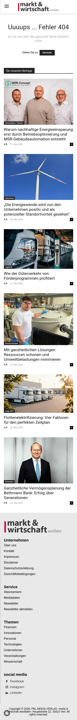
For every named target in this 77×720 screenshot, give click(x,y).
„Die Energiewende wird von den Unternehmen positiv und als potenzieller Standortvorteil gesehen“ (37, 209)
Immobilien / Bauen (14, 123)
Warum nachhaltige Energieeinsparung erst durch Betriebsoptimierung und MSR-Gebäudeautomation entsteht (38, 134)
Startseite (47, 52)
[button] (7, 713)
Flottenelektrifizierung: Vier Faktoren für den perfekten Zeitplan (36, 420)
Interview (9, 198)
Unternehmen (11, 343)
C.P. (6, 144)
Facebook (17, 681)
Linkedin (16, 692)
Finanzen (9, 481)
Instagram (17, 687)
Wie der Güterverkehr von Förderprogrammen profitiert (29, 276)
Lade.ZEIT (9, 411)
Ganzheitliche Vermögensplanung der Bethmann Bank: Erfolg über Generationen (37, 493)
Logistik (8, 267)
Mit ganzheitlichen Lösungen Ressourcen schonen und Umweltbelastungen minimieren (32, 355)
